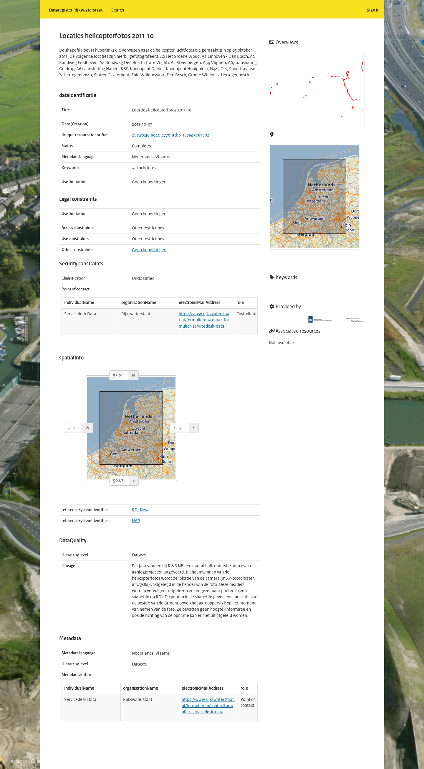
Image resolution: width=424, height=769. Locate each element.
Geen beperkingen (149, 250)
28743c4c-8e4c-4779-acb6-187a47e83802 (170, 135)
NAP (136, 521)
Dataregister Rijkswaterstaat (75, 10)
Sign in (373, 10)
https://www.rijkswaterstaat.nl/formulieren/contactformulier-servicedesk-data (204, 320)
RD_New (140, 510)
